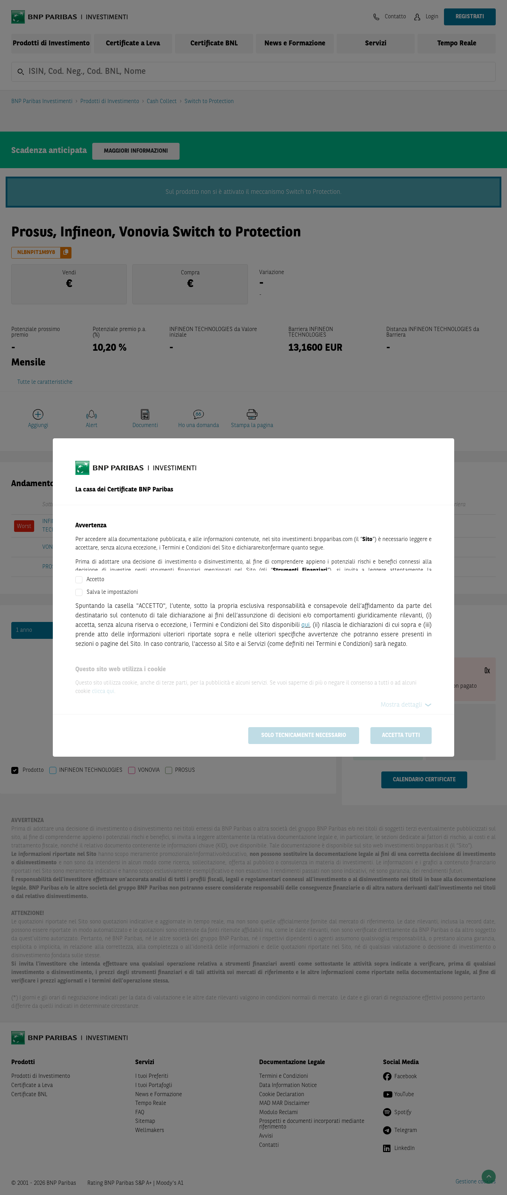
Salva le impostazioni (112, 592)
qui (305, 625)
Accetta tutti (401, 735)
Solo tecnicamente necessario (303, 735)
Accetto (95, 580)
